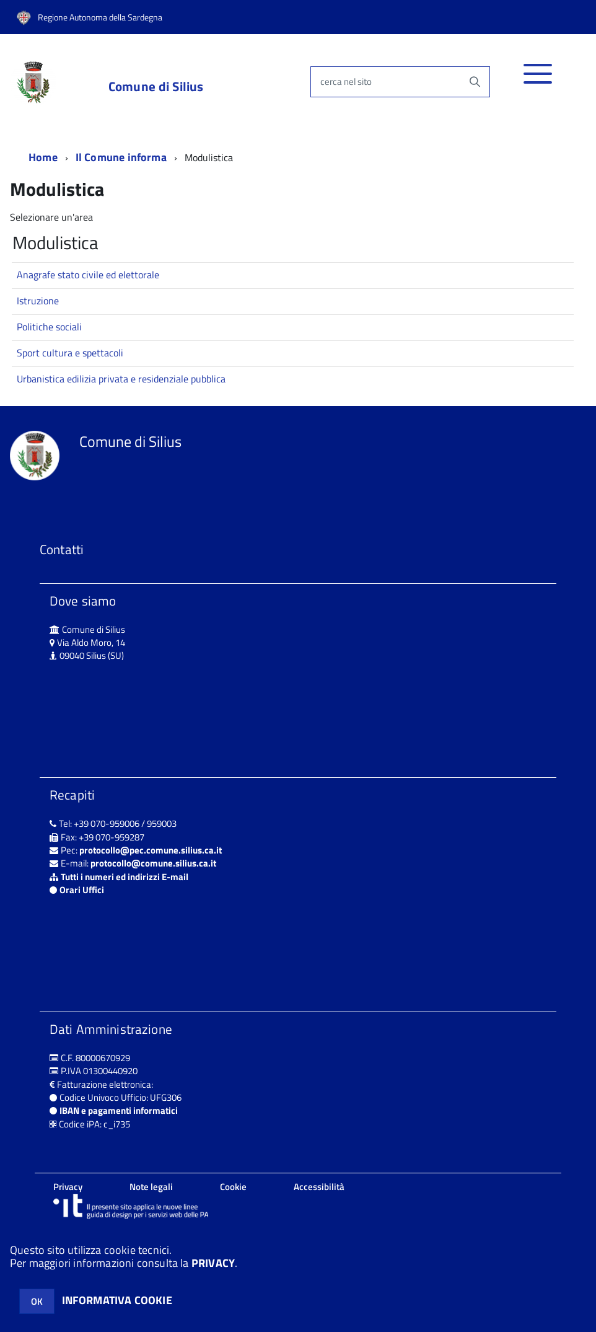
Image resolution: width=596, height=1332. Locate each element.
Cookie (233, 1187)
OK (37, 1301)
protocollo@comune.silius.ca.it (153, 863)
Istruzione (38, 300)
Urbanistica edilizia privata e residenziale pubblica (121, 378)
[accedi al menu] (538, 80)
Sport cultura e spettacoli (70, 352)
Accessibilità (319, 1187)
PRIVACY (213, 1263)
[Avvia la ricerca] (474, 82)
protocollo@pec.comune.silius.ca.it (150, 850)
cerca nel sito (346, 81)
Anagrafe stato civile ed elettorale (88, 274)
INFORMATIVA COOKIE (117, 1300)
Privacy (67, 1187)
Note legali (151, 1187)
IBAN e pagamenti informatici (118, 1110)
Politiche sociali (49, 326)
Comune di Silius (155, 86)
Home (43, 157)
